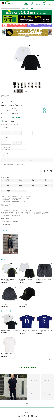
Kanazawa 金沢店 (8, 191)
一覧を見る (50, 359)
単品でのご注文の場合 (6, 147)
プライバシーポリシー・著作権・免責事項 (17, 410)
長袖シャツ (13, 42)
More (27, 403)
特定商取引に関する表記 (40, 410)
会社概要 (5, 410)
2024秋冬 (3, 95)
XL (37, 133)
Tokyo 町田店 (33, 185)
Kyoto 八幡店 (33, 180)
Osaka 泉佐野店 (20, 180)
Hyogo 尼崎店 (46, 180)
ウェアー (7, 42)
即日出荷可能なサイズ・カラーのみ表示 (11, 124)
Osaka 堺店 (20, 185)
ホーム (2, 42)
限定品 (8, 95)
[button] (25, 36)
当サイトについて (30, 410)
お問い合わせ (27, 412)
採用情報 (48, 410)
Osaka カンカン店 (46, 185)
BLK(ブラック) (17, 142)
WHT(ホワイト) (6, 142)
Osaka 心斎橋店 (7, 185)
